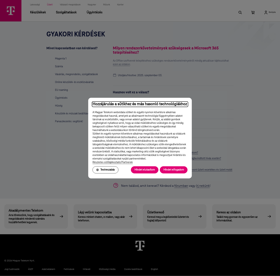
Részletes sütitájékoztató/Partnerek (112, 162)
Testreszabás (105, 169)
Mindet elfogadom (173, 169)
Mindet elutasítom (144, 169)
